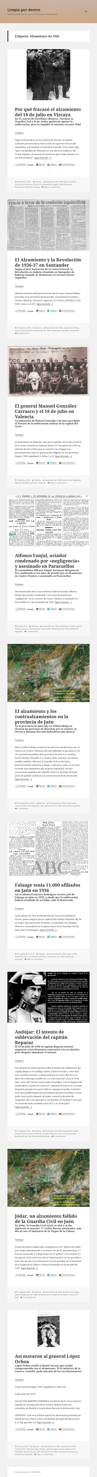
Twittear (19, 132)
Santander (74, 330)
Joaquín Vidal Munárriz (62, 184)
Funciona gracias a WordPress (28, 1472)
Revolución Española (23, 187)
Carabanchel (20, 1449)
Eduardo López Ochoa (36, 1449)
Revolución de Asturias (68, 1451)
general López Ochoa (55, 1449)
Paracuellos (46, 629)
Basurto (66, 181)
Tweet (30, 164)
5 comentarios (60, 1136)
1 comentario (32, 631)
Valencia (42, 483)
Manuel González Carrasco (26, 483)
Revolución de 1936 (42, 330)
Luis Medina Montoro (37, 956)
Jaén (42, 806)
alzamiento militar (71, 328)
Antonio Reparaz (35, 1133)
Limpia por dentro (23, 9)
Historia (38, 181)
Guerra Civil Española (42, 184)
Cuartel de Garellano (23, 184)
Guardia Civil (68, 1292)
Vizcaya (36, 187)
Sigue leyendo (43, 157)
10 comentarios (29, 1297)
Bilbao (73, 181)
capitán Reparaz (50, 1133)
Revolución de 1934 (32, 1451)
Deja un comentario (52, 187)
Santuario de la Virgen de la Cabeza (53, 1294)
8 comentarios (23, 333)
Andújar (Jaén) (21, 1133)
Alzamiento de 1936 (54, 181)
